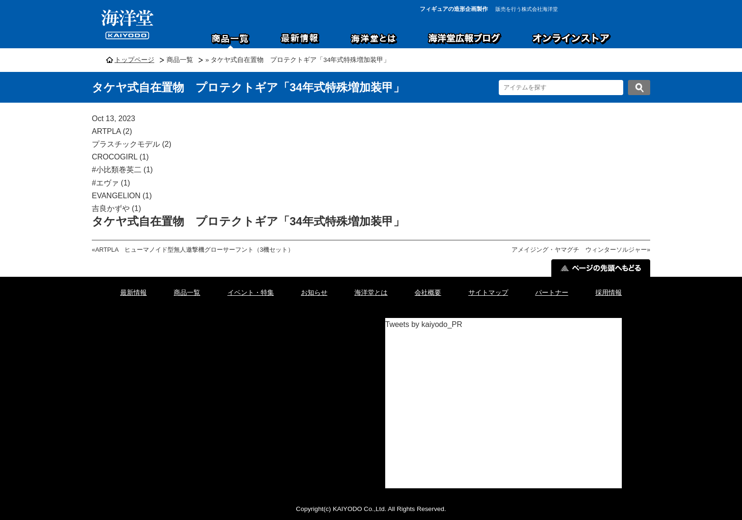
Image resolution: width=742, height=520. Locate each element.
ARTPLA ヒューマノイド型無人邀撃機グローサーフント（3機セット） (194, 249)
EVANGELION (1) (122, 196)
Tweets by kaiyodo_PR (423, 324)
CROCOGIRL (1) (120, 157)
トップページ (134, 59)
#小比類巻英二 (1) (122, 170)
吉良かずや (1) (116, 208)
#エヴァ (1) (111, 183)
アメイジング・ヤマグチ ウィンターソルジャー (579, 249)
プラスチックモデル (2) (131, 144)
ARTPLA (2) (112, 131)
